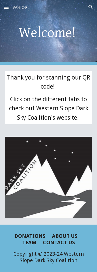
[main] (48, 32)
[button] (6, 7)
